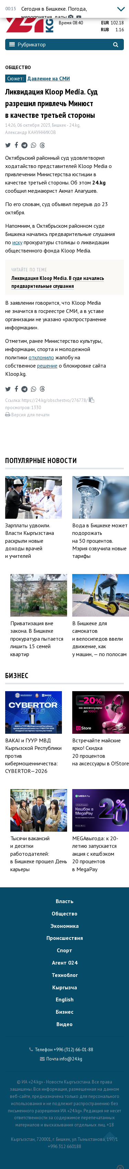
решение (47, 365)
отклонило (41, 357)
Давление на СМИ (49, 78)
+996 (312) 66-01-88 (73, 1050)
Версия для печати (27, 415)
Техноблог (65, 974)
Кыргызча (64, 987)
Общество (18, 67)
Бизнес (64, 1011)
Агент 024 (64, 962)
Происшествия (64, 937)
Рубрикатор (27, 44)
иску (17, 242)
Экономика (65, 925)
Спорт (64, 950)
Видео (64, 1024)
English (65, 999)
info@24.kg (71, 1059)
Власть (65, 901)
